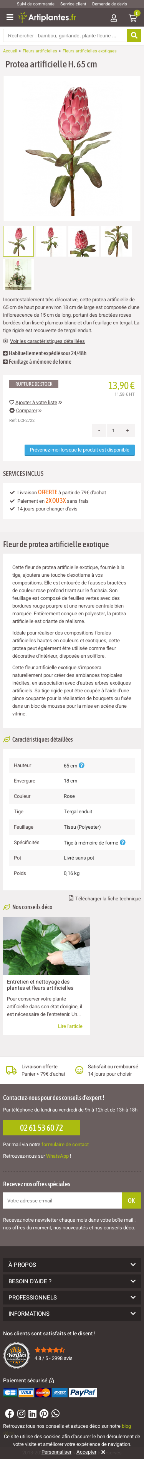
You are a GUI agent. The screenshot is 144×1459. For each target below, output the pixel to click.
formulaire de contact (65, 1144)
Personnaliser (56, 1452)
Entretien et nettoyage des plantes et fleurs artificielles (40, 985)
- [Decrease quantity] (99, 430)
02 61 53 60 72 (41, 1128)
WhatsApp (57, 1156)
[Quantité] (113, 430)
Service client (73, 4)
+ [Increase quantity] (127, 430)
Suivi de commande (36, 4)
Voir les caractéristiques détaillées (44, 341)
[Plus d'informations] (81, 765)
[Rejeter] (102, 1452)
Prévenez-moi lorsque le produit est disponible (79, 449)
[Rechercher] (134, 35)
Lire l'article (70, 1026)
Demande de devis (109, 4)
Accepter (86, 1452)
